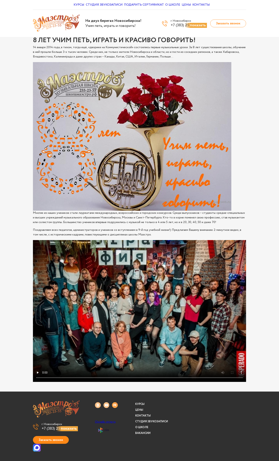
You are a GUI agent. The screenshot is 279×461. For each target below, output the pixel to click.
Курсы (75, 5)
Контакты (210, 5)
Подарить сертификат (143, 5)
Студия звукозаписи (103, 5)
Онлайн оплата (105, 421)
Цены (192, 5)
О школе (174, 5)
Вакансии (143, 433)
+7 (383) (60, 428)
